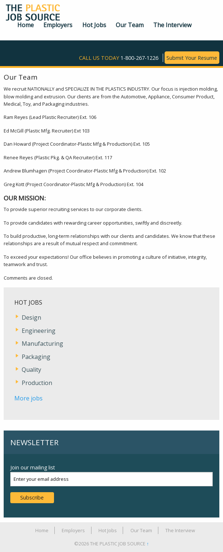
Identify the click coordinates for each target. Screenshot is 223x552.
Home (25, 25)
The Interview (172, 25)
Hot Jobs (94, 25)
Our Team (130, 25)
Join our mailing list (32, 467)
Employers (57, 25)
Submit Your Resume (191, 57)
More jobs (28, 398)
